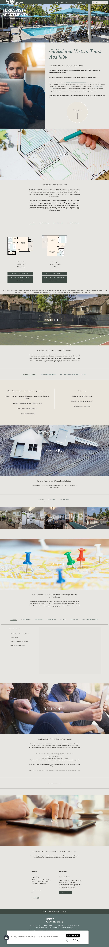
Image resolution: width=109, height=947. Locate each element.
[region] (48, 937)
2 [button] (106, 37)
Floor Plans (64, 2)
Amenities (72, 2)
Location (86, 2)
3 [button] (106, 39)
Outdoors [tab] (39, 619)
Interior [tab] (42, 499)
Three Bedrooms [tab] (73, 223)
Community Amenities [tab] (48, 374)
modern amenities (43, 189)
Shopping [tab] (63, 619)
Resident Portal (54, 783)
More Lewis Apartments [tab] (90, 619)
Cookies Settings (73, 940)
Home (57, 2)
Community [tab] (52, 499)
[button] (70, 648)
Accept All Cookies (73, 935)
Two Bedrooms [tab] (58, 223)
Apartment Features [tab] (30, 374)
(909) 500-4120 (100, 5)
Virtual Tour (20, 281)
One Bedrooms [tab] (44, 223)
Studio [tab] (32, 223)
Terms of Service (68, 927)
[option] (54, 258)
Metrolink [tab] (74, 619)
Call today (50, 360)
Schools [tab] (14, 619)
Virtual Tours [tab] (65, 499)
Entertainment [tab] (26, 619)
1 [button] (106, 35)
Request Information (100, 2)
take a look (65, 194)
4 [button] (106, 40)
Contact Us (65, 892)
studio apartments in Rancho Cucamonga (76, 82)
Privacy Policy (55, 927)
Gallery (79, 2)
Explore (77, 110)
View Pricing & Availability (20, 277)
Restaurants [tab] (51, 619)
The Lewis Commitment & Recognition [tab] (73, 374)
